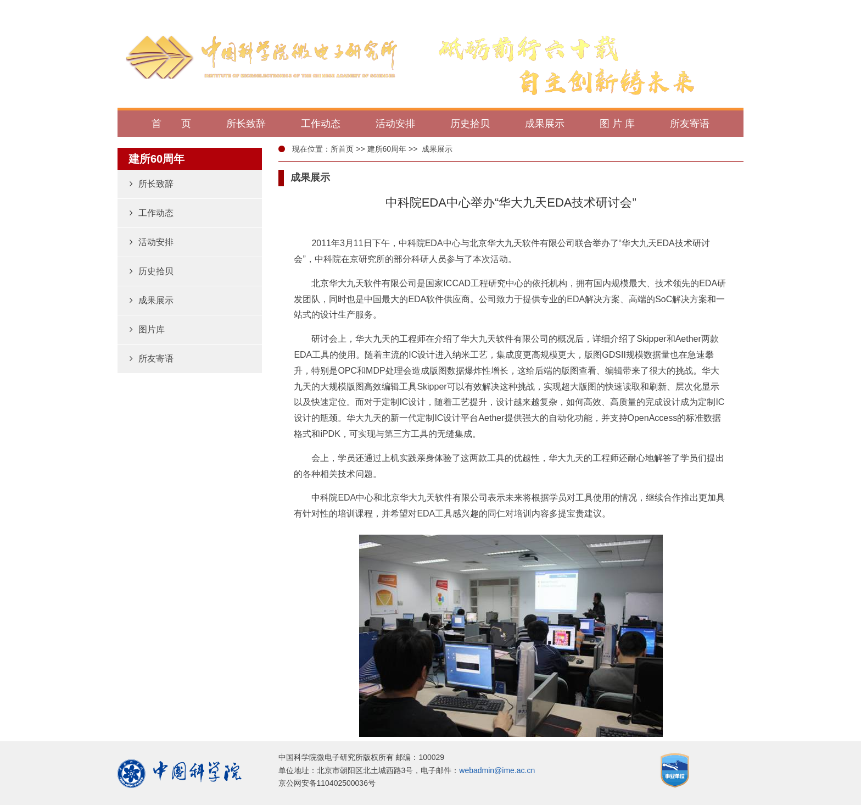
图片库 (147, 329)
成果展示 (152, 300)
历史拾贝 (152, 271)
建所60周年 (387, 149)
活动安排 (152, 242)
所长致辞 (152, 183)
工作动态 (152, 213)
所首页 (342, 149)
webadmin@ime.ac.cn (497, 770)
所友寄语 (152, 358)
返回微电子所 (708, 9)
